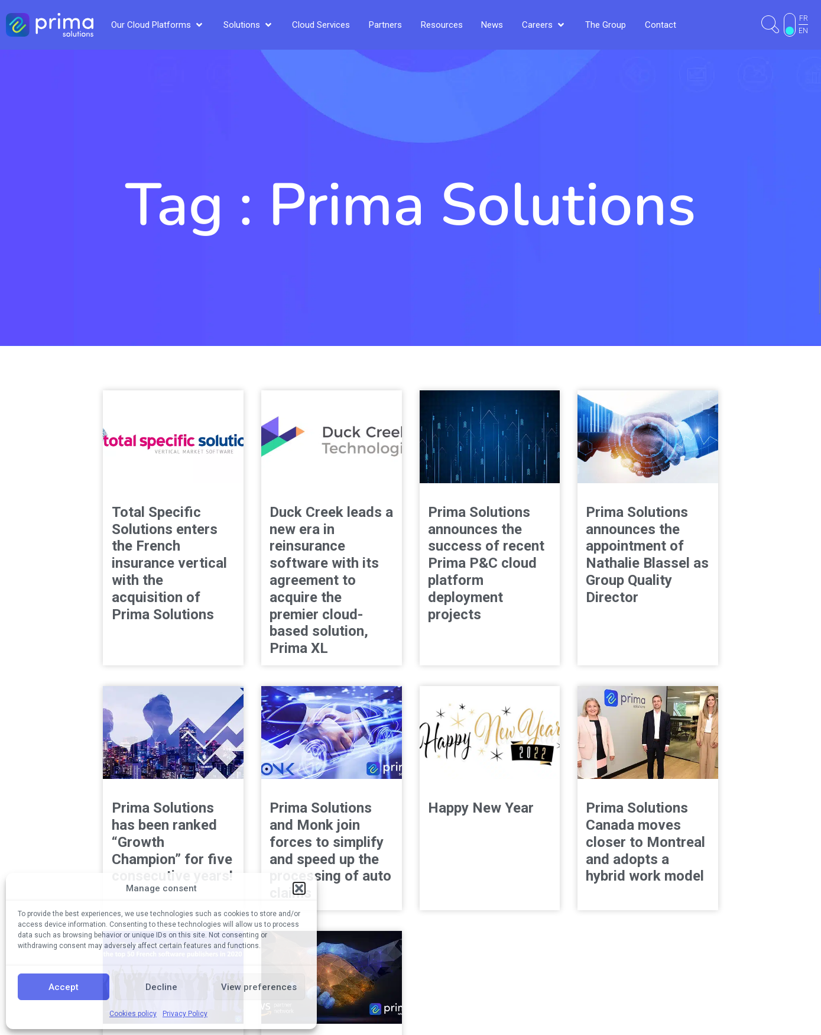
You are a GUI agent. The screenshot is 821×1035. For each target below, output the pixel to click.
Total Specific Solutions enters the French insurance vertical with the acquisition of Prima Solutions (169, 563)
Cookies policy (133, 1014)
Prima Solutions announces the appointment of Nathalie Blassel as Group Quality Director (647, 555)
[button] (299, 888)
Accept (63, 987)
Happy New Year (481, 808)
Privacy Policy (185, 1014)
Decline (161, 987)
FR (803, 18)
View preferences (259, 987)
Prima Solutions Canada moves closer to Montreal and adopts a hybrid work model (645, 842)
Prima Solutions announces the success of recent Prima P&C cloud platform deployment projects (486, 563)
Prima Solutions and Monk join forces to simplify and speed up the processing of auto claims (330, 850)
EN (803, 31)
